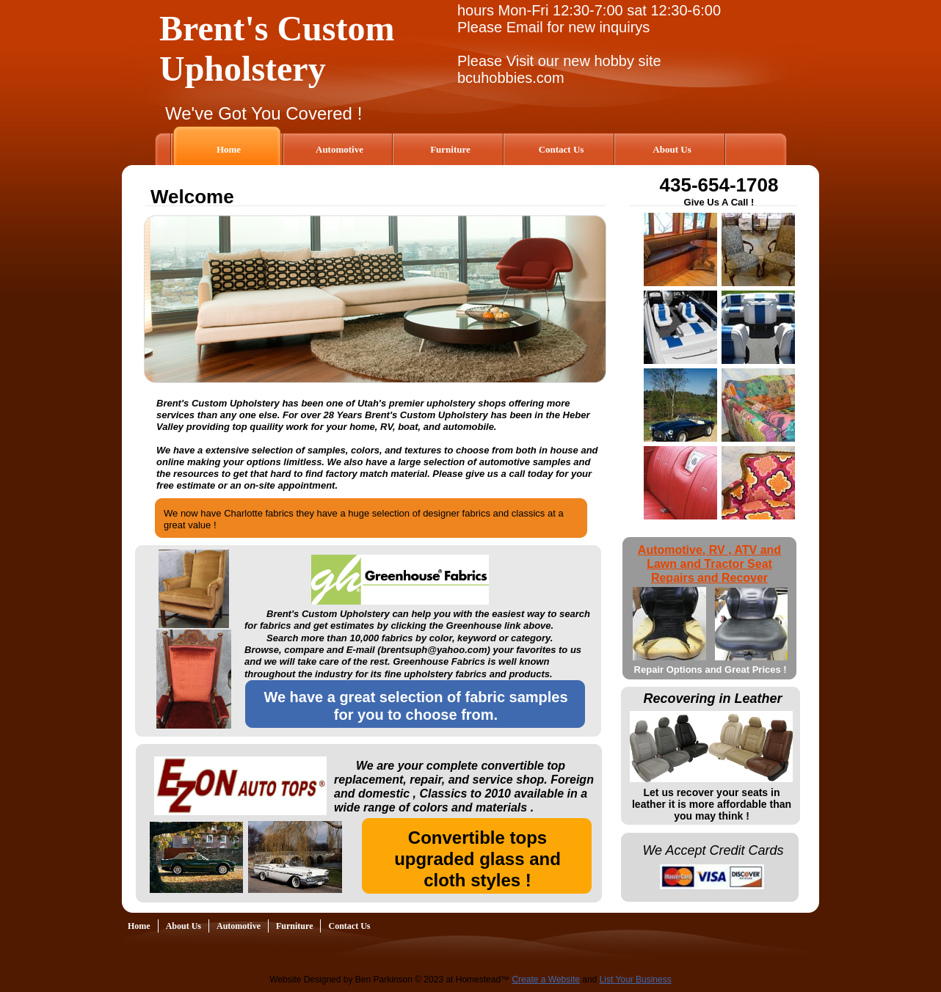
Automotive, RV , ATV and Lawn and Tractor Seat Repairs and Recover (709, 564)
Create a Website (546, 979)
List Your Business (636, 979)
